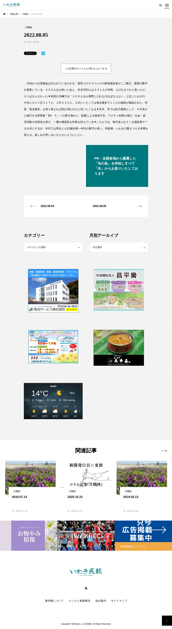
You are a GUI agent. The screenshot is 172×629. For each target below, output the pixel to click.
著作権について (54, 601)
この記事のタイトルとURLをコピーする (86, 68)
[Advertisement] (118, 407)
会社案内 (100, 601)
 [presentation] (164, 450)
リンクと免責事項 (79, 601)
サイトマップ (119, 601)
